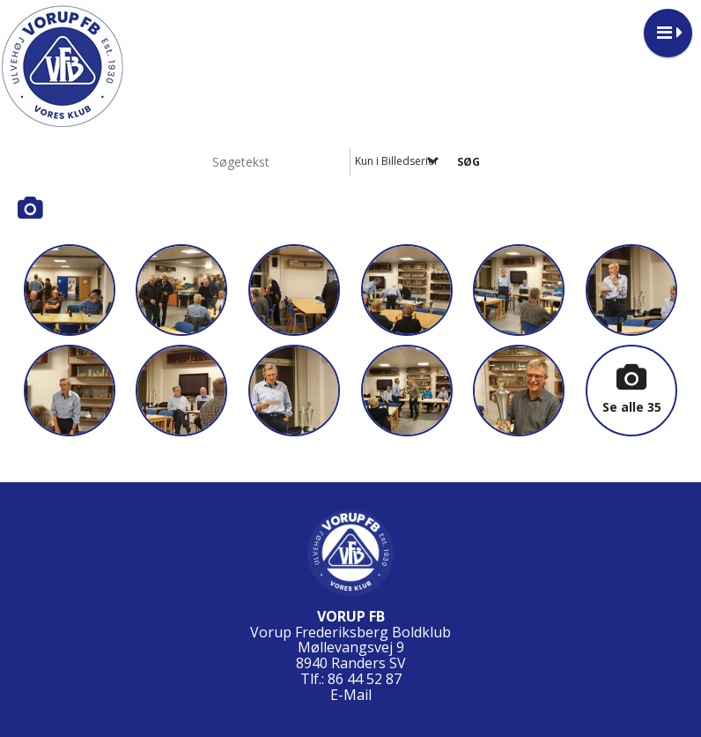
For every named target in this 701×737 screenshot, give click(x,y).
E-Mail (351, 694)
